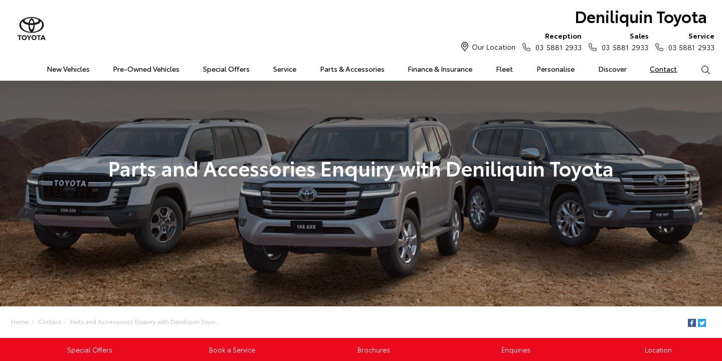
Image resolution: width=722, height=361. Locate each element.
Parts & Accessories (352, 69)
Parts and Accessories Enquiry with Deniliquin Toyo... (145, 321)
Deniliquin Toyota (641, 16)
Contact (663, 69)
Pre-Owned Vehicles (146, 69)
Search (699, 69)
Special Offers (226, 69)
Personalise (555, 69)
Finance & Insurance (440, 69)
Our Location (493, 47)
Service (284, 69)
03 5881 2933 (556, 41)
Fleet (504, 69)
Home (12, 67)
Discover (612, 69)
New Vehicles (68, 69)
